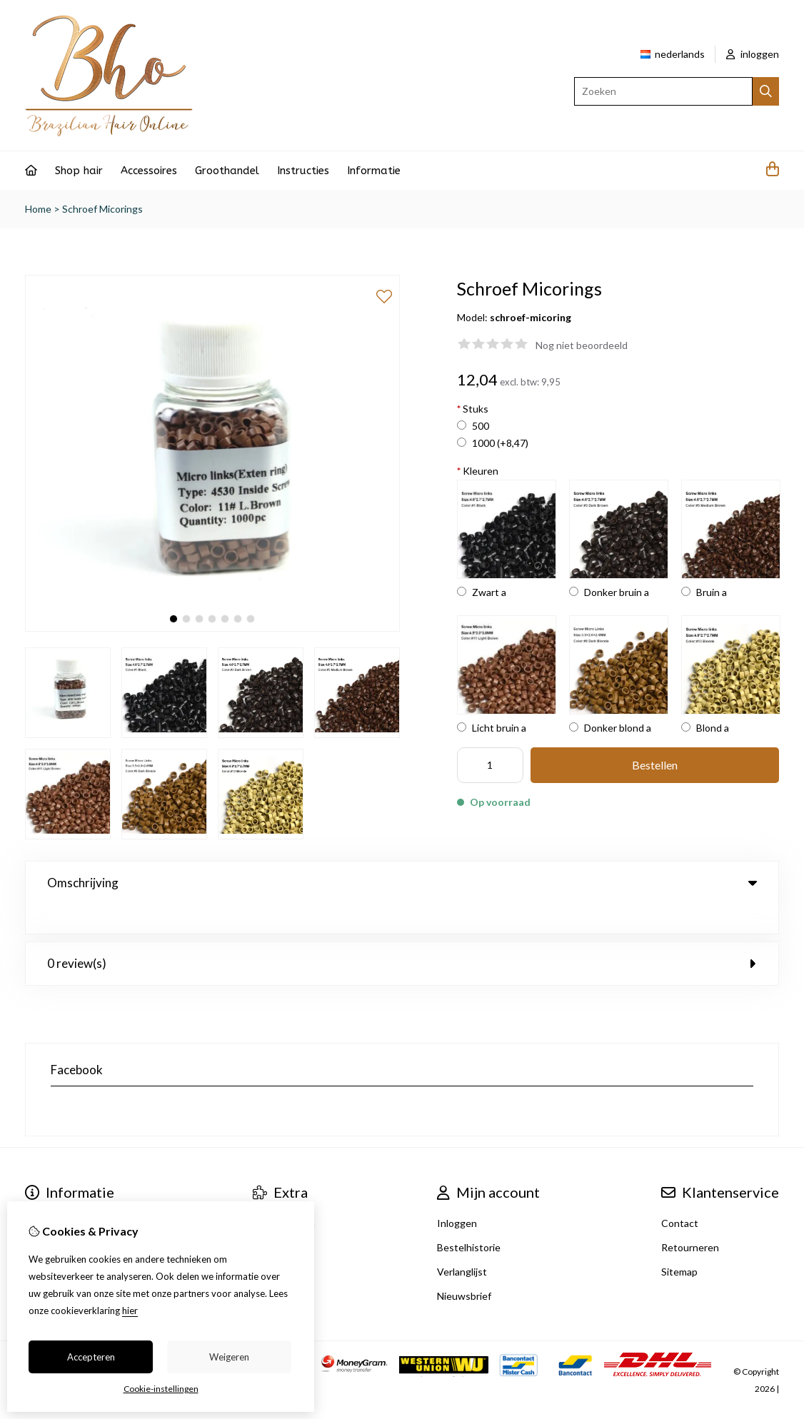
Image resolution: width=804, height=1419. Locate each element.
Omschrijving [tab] (402, 882)
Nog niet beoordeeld (582, 345)
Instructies (303, 170)
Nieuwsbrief (464, 1267)
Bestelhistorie (469, 1218)
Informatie (374, 170)
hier (130, 1310)
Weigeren (229, 1357)
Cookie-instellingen (161, 1388)
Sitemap (679, 1242)
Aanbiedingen (284, 1194)
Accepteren (91, 1357)
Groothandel (227, 170)
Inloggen (457, 1194)
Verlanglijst (462, 1242)
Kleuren (477, 471)
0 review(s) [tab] (402, 933)
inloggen (752, 54)
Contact (679, 1194)
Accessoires (149, 170)
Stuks (472, 409)
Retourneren (690, 1218)
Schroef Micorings (102, 209)
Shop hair (79, 170)
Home (38, 209)
